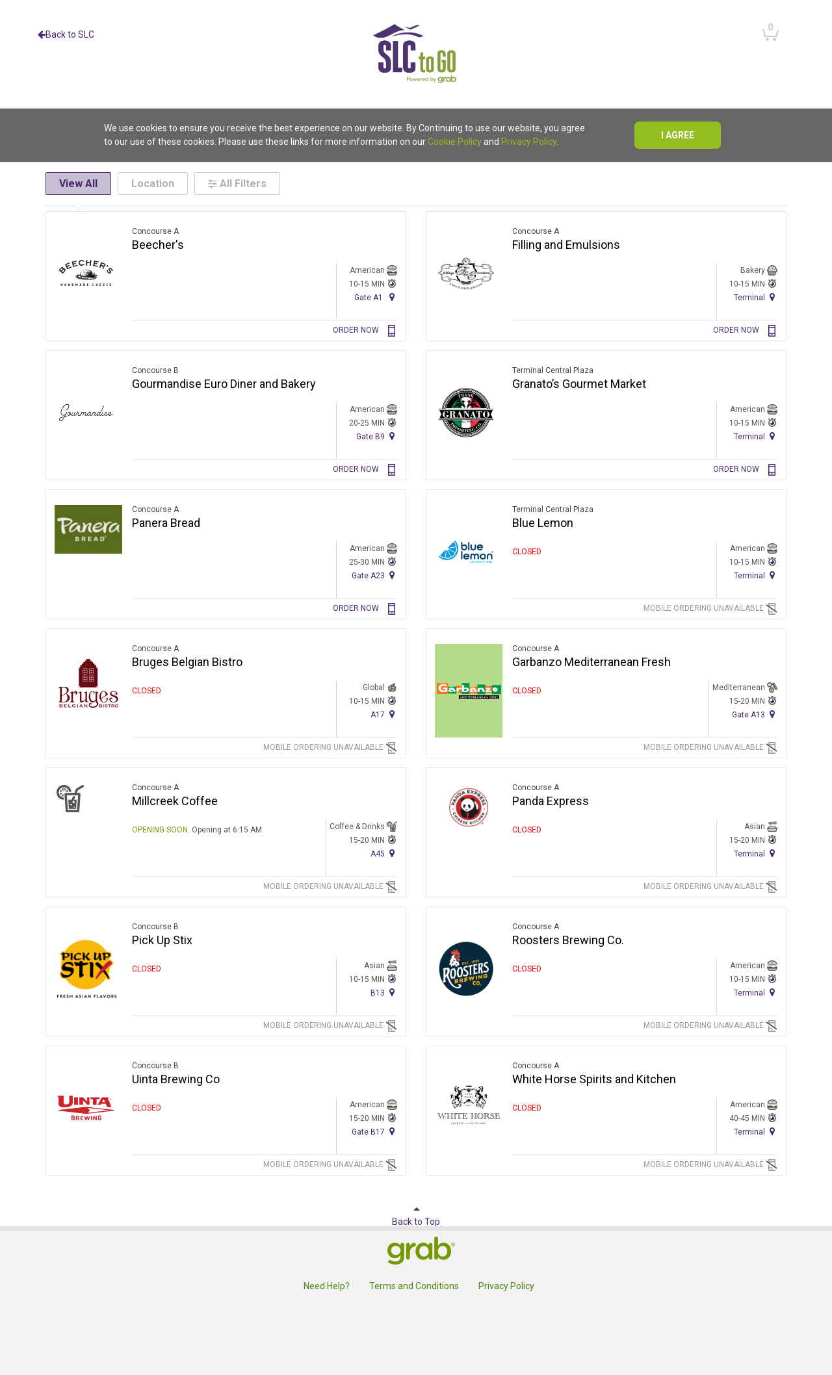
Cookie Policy (455, 141)
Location (152, 183)
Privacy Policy (528, 141)
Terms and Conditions (414, 1286)
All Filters (237, 183)
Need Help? (327, 1286)
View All (78, 183)
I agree (677, 135)
